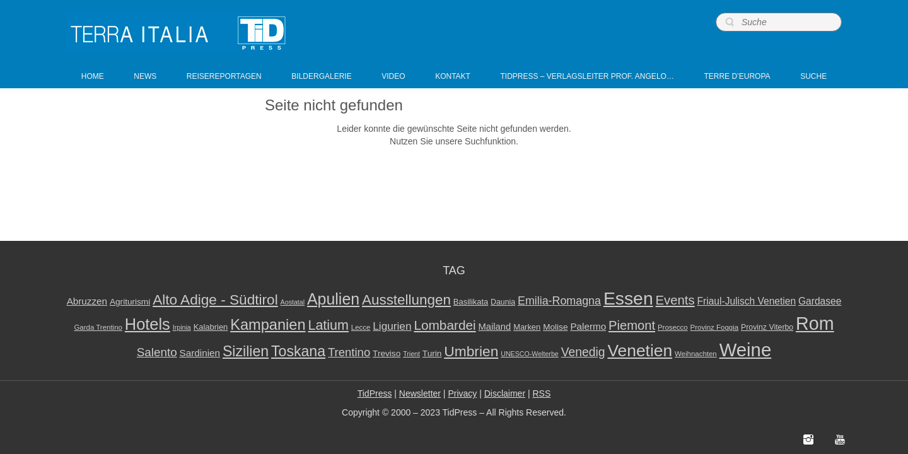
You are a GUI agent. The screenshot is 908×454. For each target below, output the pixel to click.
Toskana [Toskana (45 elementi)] (298, 351)
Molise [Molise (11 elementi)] (555, 327)
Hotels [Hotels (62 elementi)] (147, 324)
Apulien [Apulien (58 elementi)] (333, 299)
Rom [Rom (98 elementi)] (815, 323)
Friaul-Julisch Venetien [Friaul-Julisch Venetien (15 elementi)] (746, 301)
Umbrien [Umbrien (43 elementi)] (471, 351)
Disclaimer (504, 393)
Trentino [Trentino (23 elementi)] (349, 352)
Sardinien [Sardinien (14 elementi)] (200, 352)
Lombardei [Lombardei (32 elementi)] (444, 325)
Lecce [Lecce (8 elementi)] (361, 327)
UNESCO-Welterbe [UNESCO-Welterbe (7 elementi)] (530, 354)
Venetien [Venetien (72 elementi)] (639, 350)
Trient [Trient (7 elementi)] (411, 354)
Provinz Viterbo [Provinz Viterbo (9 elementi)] (767, 327)
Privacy (462, 393)
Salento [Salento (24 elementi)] (157, 352)
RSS (542, 393)
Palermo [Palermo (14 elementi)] (588, 326)
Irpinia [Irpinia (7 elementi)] (182, 327)
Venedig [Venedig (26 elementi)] (583, 352)
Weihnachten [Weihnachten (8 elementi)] (696, 354)
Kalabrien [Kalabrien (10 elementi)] (211, 327)
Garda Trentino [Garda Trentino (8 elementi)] (98, 327)
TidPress (375, 393)
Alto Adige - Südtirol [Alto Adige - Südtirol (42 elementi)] (215, 300)
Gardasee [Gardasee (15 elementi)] (819, 301)
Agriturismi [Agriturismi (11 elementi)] (130, 301)
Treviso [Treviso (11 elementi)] (386, 353)
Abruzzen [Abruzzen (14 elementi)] (87, 301)
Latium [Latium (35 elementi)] (328, 325)
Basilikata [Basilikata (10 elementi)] (470, 301)
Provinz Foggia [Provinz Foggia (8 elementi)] (714, 327)
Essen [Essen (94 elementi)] (628, 298)
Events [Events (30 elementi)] (675, 300)
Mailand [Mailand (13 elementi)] (495, 327)
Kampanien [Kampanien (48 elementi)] (267, 325)
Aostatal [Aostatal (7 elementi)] (293, 302)
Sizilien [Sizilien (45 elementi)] (246, 351)
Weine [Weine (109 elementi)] (745, 349)
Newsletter (420, 393)
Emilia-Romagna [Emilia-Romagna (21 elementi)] (559, 300)
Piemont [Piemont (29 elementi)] (631, 325)
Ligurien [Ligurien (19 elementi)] (392, 326)
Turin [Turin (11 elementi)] (432, 353)
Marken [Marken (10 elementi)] (526, 327)
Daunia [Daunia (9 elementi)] (503, 302)
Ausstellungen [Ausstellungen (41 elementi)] (406, 300)
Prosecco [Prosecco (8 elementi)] (673, 327)
